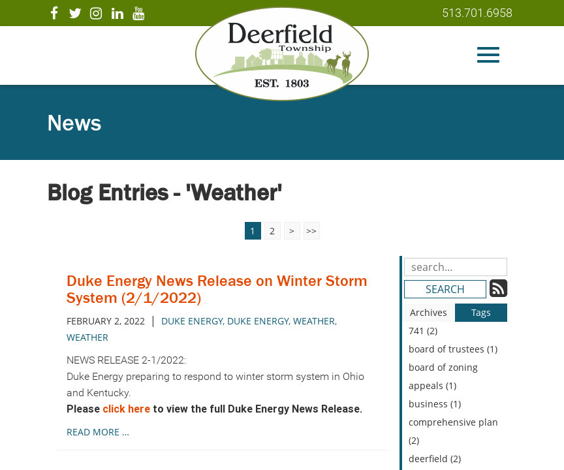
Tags (481, 312)
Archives (428, 312)
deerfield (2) (435, 458)
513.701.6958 (477, 13)
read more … (98, 432)
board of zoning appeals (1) (443, 376)
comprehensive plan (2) (453, 431)
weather (314, 321)
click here (126, 409)
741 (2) (423, 330)
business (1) (435, 404)
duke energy (192, 321)
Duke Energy (258, 321)
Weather (87, 337)
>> (311, 231)
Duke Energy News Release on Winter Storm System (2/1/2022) (217, 289)
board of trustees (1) (453, 349)
